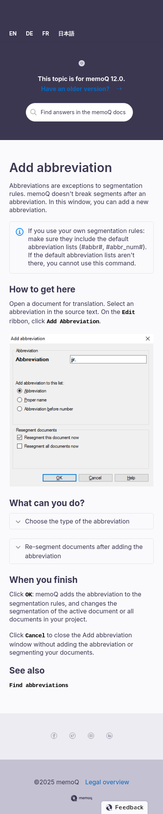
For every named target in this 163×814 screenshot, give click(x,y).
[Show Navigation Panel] (149, 12)
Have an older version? (75, 89)
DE (29, 33)
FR (45, 33)
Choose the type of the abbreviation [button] (77, 519)
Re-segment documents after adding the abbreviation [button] (84, 548)
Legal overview (107, 776)
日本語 (66, 33)
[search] (84, 112)
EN (13, 33)
